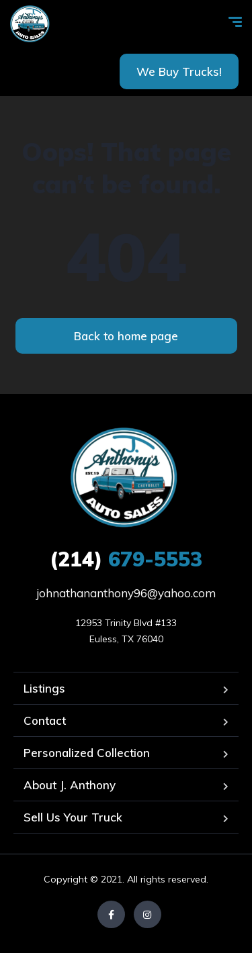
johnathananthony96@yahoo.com (126, 593)
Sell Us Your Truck (73, 817)
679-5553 (126, 559)
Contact (45, 720)
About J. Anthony (70, 785)
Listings (44, 688)
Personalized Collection (87, 753)
